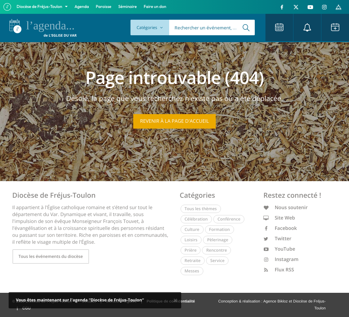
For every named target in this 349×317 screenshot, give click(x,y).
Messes (192, 271)
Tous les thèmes (201, 209)
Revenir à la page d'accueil (174, 121)
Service (217, 260)
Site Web (279, 218)
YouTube (279, 249)
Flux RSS (278, 270)
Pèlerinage (217, 240)
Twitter (277, 238)
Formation (219, 229)
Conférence (228, 219)
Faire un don (155, 6)
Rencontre (216, 250)
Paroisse (104, 6)
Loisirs (191, 240)
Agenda (82, 6)
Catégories (150, 27)
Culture (192, 229)
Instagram (281, 259)
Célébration (196, 219)
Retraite (193, 260)
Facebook (280, 228)
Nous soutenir (285, 207)
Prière (191, 250)
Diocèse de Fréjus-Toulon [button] (40, 6)
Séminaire (127, 6)
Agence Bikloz (275, 301)
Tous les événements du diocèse (51, 256)
